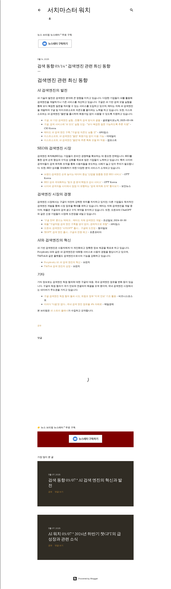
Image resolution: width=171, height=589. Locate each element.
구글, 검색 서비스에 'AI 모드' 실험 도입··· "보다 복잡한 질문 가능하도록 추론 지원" (86, 124)
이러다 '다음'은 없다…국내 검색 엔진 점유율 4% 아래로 (73, 304)
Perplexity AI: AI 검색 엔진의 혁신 (62, 262)
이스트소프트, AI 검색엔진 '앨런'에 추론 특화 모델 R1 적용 (74, 140)
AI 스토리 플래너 (59, 310)
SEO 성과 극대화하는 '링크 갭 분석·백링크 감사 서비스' (73, 182)
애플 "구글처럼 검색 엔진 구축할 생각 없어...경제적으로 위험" (76, 224)
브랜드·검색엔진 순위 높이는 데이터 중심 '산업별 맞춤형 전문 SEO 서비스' (83, 174)
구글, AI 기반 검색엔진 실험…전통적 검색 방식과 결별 (72, 120)
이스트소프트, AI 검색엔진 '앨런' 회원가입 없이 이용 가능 (74, 136)
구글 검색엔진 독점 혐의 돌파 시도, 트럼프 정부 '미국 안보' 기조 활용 (80, 296)
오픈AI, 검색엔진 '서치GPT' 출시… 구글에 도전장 (70, 228)
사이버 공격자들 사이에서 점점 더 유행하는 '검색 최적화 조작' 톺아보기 (81, 186)
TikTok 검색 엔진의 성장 (57, 266)
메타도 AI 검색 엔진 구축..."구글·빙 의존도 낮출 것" (70, 132)
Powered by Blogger (85, 579)
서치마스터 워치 (69, 10)
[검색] (132, 9)
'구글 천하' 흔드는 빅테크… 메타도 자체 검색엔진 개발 (72, 220)
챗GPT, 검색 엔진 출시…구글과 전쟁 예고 (65, 232)
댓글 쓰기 (59, 491)
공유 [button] (39, 325)
